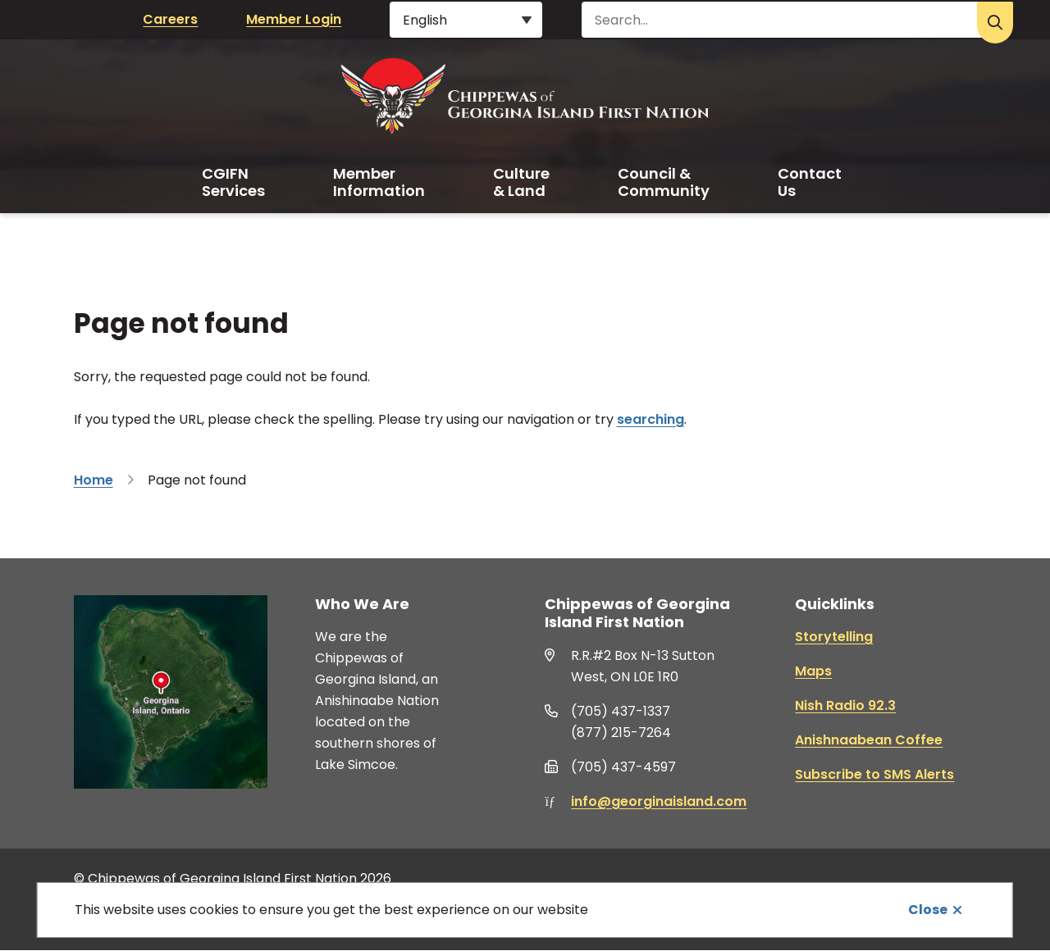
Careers (170, 19)
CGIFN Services (233, 182)
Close (927, 909)
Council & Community (664, 182)
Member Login (293, 19)
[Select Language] (466, 20)
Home (93, 480)
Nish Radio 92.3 (845, 705)
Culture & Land (521, 182)
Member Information (379, 182)
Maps (813, 671)
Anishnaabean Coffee (869, 739)
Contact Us (810, 182)
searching (650, 419)
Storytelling (834, 636)
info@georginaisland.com (658, 801)
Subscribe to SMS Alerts (874, 774)
